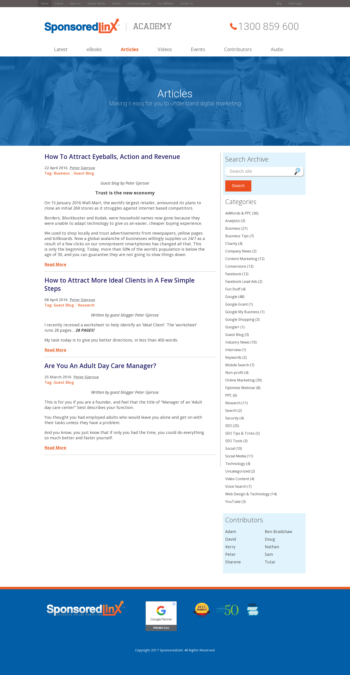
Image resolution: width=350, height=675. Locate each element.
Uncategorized (237, 471)
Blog (279, 3)
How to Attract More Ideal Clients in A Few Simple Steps (119, 284)
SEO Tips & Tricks (240, 433)
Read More (55, 264)
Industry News (237, 342)
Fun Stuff (232, 289)
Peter (230, 554)
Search (231, 410)
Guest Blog (84, 173)
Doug (270, 539)
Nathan (272, 546)
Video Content (237, 478)
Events (59, 3)
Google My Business (242, 311)
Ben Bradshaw (278, 531)
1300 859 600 (268, 26)
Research (86, 305)
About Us (75, 3)
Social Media (235, 456)
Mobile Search (237, 364)
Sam (269, 554)
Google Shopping (239, 319)
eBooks (94, 49)
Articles (129, 49)
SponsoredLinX (171, 650)
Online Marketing (240, 380)
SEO (228, 425)
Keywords (233, 357)
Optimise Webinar (240, 387)
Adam (230, 531)
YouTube (233, 501)
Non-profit (234, 372)
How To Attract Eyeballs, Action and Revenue (112, 156)
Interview (233, 349)
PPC (228, 395)
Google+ (232, 327)
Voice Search (235, 486)
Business (62, 173)
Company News (238, 251)
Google (231, 296)
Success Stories (96, 3)
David (230, 539)
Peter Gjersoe (82, 167)
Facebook (233, 273)
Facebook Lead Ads (241, 281)
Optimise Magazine (139, 3)
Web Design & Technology (247, 494)
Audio (277, 49)
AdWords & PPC (238, 213)
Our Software (165, 3)
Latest (60, 49)
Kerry (230, 546)
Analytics (232, 220)
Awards (116, 3)
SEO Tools (233, 440)
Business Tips (237, 235)
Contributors (238, 49)
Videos (165, 49)
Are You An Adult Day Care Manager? (100, 365)
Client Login (295, 3)
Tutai (270, 562)
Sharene (233, 562)
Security (232, 418)
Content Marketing (241, 258)
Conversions (235, 266)
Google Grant (236, 304)
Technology (235, 463)
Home (44, 3)
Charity (231, 243)
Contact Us (186, 3)
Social (230, 448)
